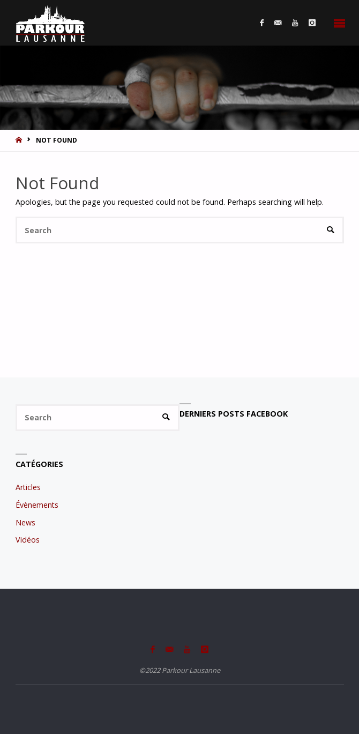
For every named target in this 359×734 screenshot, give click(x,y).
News (25, 522)
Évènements (37, 505)
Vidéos (28, 540)
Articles (28, 487)
